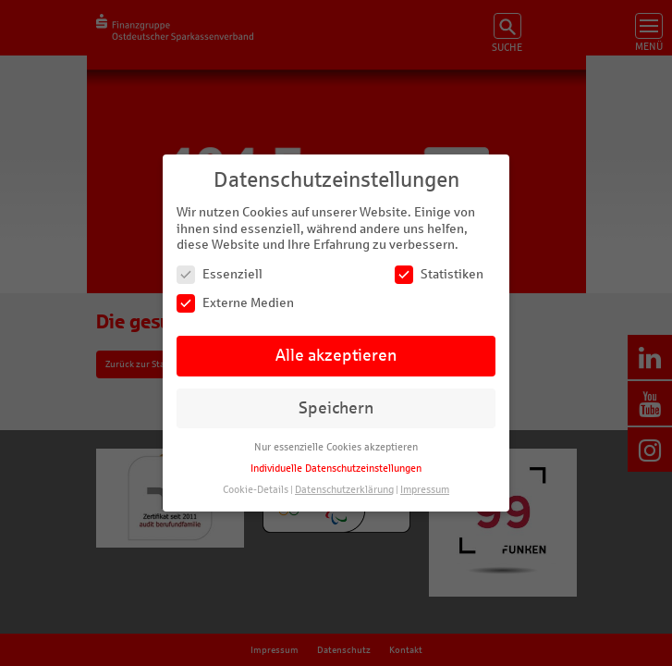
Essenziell (220, 274)
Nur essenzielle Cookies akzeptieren (336, 447)
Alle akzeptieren (336, 355)
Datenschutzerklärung (344, 490)
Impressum (424, 490)
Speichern (336, 408)
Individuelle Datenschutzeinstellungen (336, 468)
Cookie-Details (255, 490)
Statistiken (439, 274)
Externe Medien (235, 303)
